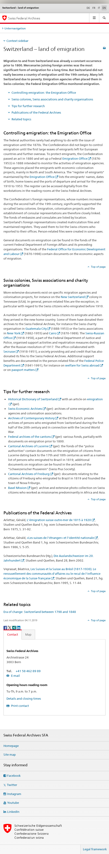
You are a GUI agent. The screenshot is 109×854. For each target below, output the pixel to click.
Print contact (19, 706)
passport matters (23, 370)
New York (13, 333)
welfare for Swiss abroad (82, 365)
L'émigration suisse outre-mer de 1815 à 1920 (59, 520)
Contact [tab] (12, 634)
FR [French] (93, 7)
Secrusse (9, 351)
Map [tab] (28, 634)
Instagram (14, 794)
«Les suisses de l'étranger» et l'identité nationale (60, 538)
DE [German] (88, 7)
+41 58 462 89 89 (28, 671)
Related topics (21, 119)
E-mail (15, 675)
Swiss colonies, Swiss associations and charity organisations (52, 99)
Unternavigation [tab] (15, 28)
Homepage (11, 746)
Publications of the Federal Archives (36, 112)
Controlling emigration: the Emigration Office (44, 92)
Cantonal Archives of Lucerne (28, 446)
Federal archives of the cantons (29, 436)
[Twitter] (10, 627)
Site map (9, 754)
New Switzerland (73, 297)
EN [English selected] (104, 7)
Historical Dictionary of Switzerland (33, 399)
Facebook (14, 775)
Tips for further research (28, 106)
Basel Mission (17, 488)
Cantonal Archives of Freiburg (28, 474)
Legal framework (95, 849)
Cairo (52, 333)
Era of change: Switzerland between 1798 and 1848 (39, 612)
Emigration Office (74, 158)
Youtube (13, 802)
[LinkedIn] (18, 627)
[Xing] (14, 627)
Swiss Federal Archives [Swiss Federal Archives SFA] (24, 18)
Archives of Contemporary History (31, 418)
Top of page (98, 266)
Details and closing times (23, 698)
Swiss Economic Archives (25, 408)
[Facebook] (5, 627)
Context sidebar (17, 41)
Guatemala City (36, 328)
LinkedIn (13, 812)
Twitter (12, 785)
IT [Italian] (99, 7)
